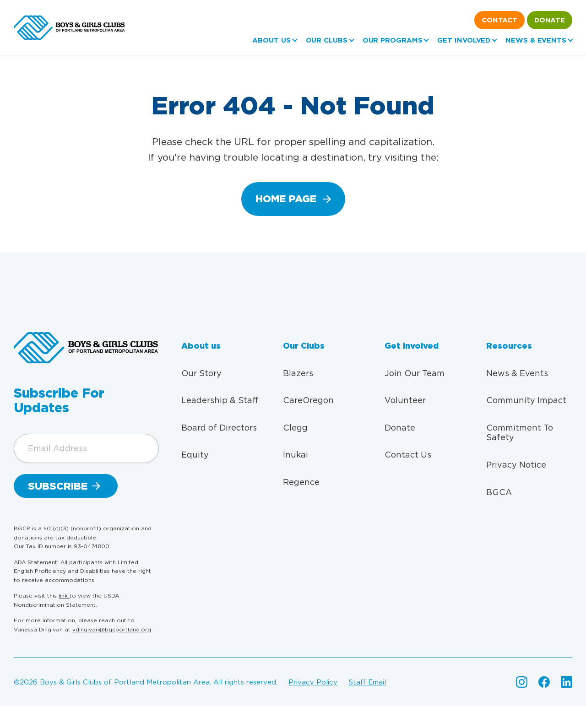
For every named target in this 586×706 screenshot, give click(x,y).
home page (285, 199)
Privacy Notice (516, 464)
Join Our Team (415, 373)
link (64, 595)
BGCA (499, 492)
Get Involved (463, 40)
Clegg (295, 427)
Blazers (298, 373)
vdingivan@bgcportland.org (111, 629)
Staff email (367, 682)
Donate (549, 20)
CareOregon (308, 400)
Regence (301, 482)
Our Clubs (326, 40)
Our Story (201, 373)
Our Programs (393, 40)
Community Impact (526, 400)
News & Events (535, 40)
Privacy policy (312, 682)
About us (271, 40)
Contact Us (408, 454)
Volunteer (405, 400)
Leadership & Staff (220, 400)
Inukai (295, 454)
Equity (195, 454)
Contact (499, 20)
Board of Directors (219, 427)
